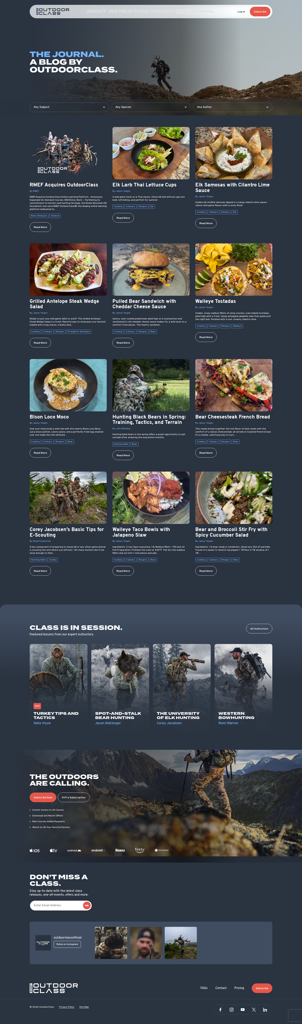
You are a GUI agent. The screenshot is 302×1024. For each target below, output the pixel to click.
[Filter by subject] (69, 107)
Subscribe (260, 11)
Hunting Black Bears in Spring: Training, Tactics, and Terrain (149, 420)
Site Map (84, 1007)
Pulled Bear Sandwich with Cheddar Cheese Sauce (144, 304)
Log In (241, 11)
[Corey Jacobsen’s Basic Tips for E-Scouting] (68, 498)
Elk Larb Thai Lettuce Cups (144, 185)
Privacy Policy (66, 1007)
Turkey (53, 559)
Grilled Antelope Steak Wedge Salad (64, 304)
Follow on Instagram (67, 944)
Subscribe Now (43, 797)
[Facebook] (220, 1009)
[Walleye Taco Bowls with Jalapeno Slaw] (151, 498)
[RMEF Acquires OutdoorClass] (68, 153)
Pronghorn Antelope (79, 331)
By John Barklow (121, 428)
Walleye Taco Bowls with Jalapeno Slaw (141, 532)
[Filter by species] (151, 107)
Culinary (130, 206)
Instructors (135, 11)
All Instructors (259, 629)
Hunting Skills (121, 444)
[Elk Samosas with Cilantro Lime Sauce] (233, 153)
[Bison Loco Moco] (68, 385)
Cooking (118, 206)
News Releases (39, 215)
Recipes (142, 206)
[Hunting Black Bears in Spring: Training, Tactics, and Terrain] (151, 385)
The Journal (186, 11)
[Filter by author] (232, 107)
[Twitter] (254, 1009)
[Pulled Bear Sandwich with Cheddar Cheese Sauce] (151, 269)
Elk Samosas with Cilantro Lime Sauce (232, 188)
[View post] (111, 943)
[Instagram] (231, 1009)
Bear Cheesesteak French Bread (232, 417)
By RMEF (34, 191)
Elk (152, 206)
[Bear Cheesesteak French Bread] (233, 385)
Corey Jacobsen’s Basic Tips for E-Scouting (67, 532)
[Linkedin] (265, 1009)
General (55, 215)
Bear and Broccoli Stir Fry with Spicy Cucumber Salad (231, 532)
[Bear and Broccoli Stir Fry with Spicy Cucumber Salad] (233, 498)
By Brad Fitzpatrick (40, 541)
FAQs (204, 988)
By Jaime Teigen (121, 191)
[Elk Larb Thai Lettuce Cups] (151, 153)
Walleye (237, 326)
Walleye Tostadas (215, 302)
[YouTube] (242, 1009)
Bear (153, 331)
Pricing (161, 11)
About (110, 11)
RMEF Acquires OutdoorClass (64, 185)
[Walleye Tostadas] (233, 269)
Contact (221, 988)
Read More (40, 227)
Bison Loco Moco (49, 417)
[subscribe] (86, 905)
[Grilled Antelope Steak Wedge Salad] (68, 269)
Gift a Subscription (74, 797)
